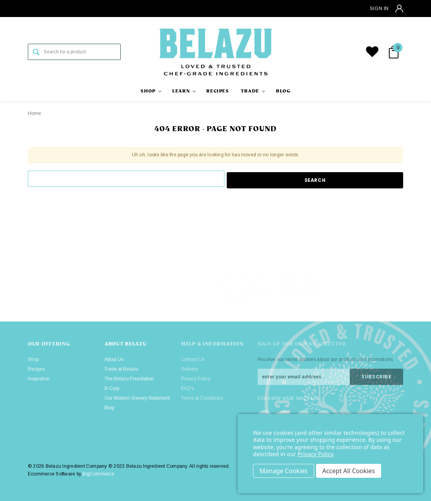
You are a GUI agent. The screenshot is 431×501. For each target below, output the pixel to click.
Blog (109, 407)
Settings (283, 471)
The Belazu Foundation (129, 378)
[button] (377, 286)
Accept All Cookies (349, 471)
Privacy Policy (315, 454)
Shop (33, 359)
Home (34, 113)
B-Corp (111, 388)
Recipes (36, 369)
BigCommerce (98, 474)
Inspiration (39, 378)
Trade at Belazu (121, 369)
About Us (113, 359)
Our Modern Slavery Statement (137, 398)
